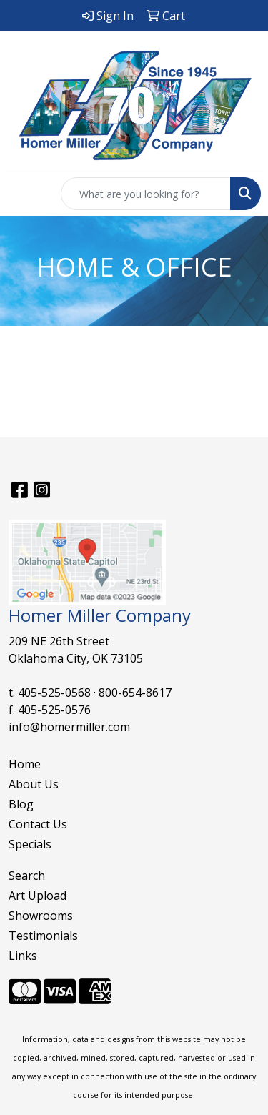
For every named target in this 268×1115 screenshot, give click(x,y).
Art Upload (37, 895)
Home (25, 764)
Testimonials (43, 935)
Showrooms (41, 915)
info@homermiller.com (69, 727)
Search (27, 875)
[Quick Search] (146, 193)
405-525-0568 (54, 692)
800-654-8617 (135, 692)
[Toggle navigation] (22, 194)
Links (23, 955)
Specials (30, 844)
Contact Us (38, 824)
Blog (21, 804)
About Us (34, 784)
